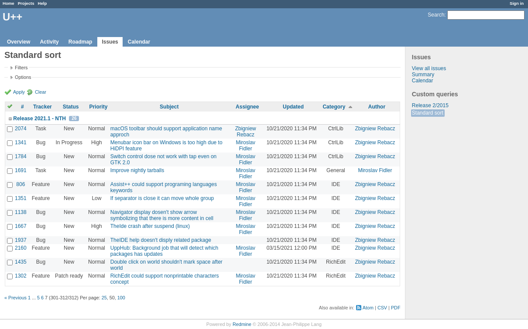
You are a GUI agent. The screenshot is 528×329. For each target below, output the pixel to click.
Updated (293, 107)
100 (121, 297)
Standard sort (427, 113)
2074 (21, 128)
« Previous (15, 297)
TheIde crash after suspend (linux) (150, 226)
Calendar (139, 42)
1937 (21, 240)
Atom (368, 307)
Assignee (247, 107)
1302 (21, 276)
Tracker (42, 107)
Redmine (242, 324)
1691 (21, 170)
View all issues (429, 68)
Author (376, 107)
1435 (21, 262)
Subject (169, 107)
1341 (21, 142)
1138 (21, 212)
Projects (26, 3)
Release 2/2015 (430, 105)
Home (8, 3)
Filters (21, 67)
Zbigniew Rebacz (245, 131)
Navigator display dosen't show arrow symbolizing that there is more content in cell (161, 215)
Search (436, 15)
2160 (21, 248)
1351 (21, 198)
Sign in (517, 3)
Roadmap (81, 42)
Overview (18, 42)
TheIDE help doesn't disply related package (160, 240)
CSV (382, 307)
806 (20, 184)
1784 (21, 156)
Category (333, 107)
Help (42, 3)
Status (71, 107)
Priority (98, 107)
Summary (423, 74)
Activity (49, 42)
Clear (40, 92)
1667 (21, 226)
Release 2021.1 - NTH (39, 118)
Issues (110, 42)
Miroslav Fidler (245, 145)
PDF (396, 307)
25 (104, 297)
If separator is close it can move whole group (162, 198)
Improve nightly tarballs (137, 170)
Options (23, 77)
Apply (19, 92)
